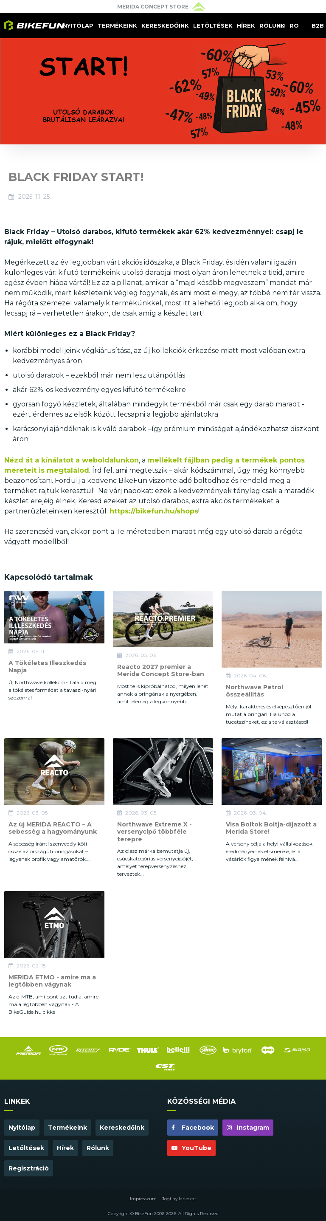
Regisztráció (28, 1168)
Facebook (192, 1127)
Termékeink (117, 25)
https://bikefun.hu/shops (154, 511)
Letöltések (213, 25)
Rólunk (272, 25)
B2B (318, 25)
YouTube (191, 1148)
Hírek (246, 25)
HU (281, 25)
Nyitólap (78, 25)
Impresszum (143, 1198)
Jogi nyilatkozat (179, 1198)
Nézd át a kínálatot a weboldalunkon (71, 460)
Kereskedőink (165, 25)
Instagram (248, 1127)
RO (294, 25)
